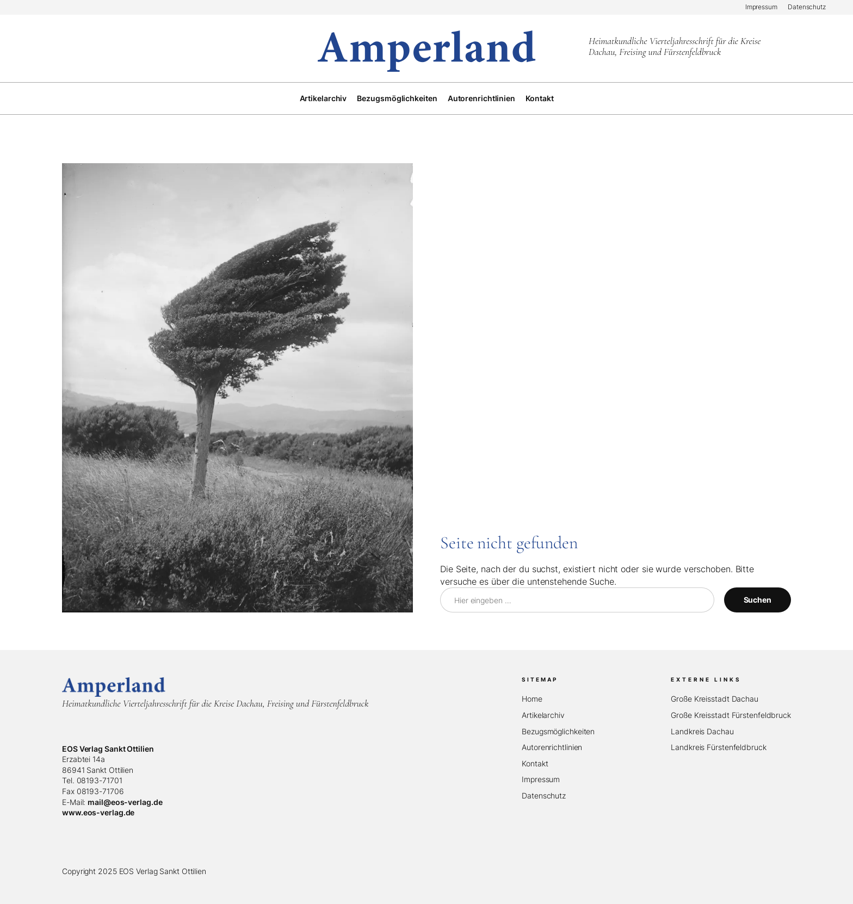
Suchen (757, 599)
